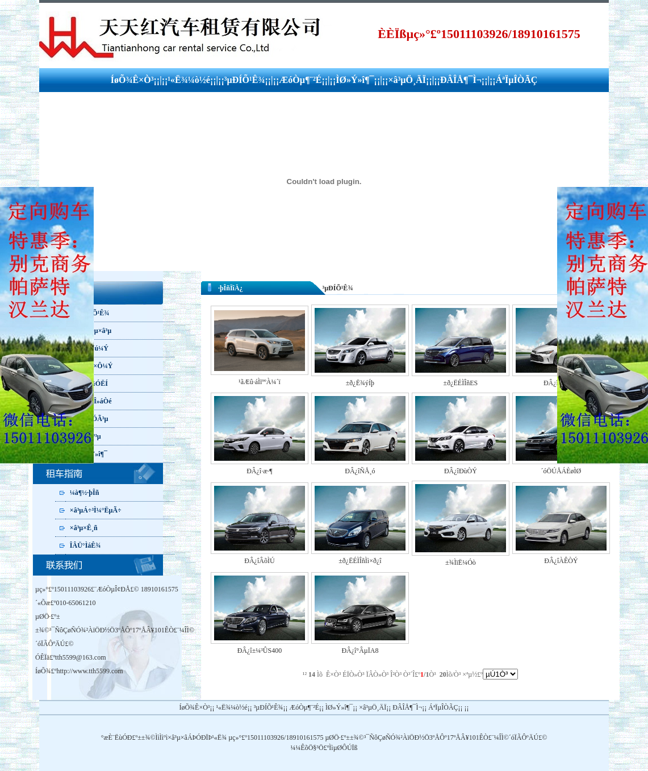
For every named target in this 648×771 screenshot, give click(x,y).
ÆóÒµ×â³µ (95, 331)
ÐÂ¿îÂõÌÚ (259, 561)
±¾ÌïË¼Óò (460, 562)
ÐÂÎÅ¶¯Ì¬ (461, 80)
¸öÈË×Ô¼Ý (96, 366)
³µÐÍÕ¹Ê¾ (244, 80)
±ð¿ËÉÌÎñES (461, 383)
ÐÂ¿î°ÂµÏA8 (359, 651)
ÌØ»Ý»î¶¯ (355, 80)
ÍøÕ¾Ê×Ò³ (132, 80)
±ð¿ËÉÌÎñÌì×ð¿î (359, 561)
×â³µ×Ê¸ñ (84, 528)
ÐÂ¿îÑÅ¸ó (360, 471)
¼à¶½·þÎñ (84, 493)
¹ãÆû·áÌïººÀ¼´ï (260, 382)
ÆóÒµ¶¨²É (300, 80)
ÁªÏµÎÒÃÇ (517, 80)
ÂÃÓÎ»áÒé (95, 401)
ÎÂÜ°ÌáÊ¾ (85, 545)
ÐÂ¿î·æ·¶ (259, 471)
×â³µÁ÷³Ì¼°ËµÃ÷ (96, 510)
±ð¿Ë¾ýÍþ (360, 383)
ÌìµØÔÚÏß (343, 748)
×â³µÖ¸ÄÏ (407, 80)
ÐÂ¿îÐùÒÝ (460, 471)
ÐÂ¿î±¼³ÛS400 (259, 651)
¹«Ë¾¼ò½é (189, 80)
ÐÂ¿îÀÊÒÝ (561, 561)
